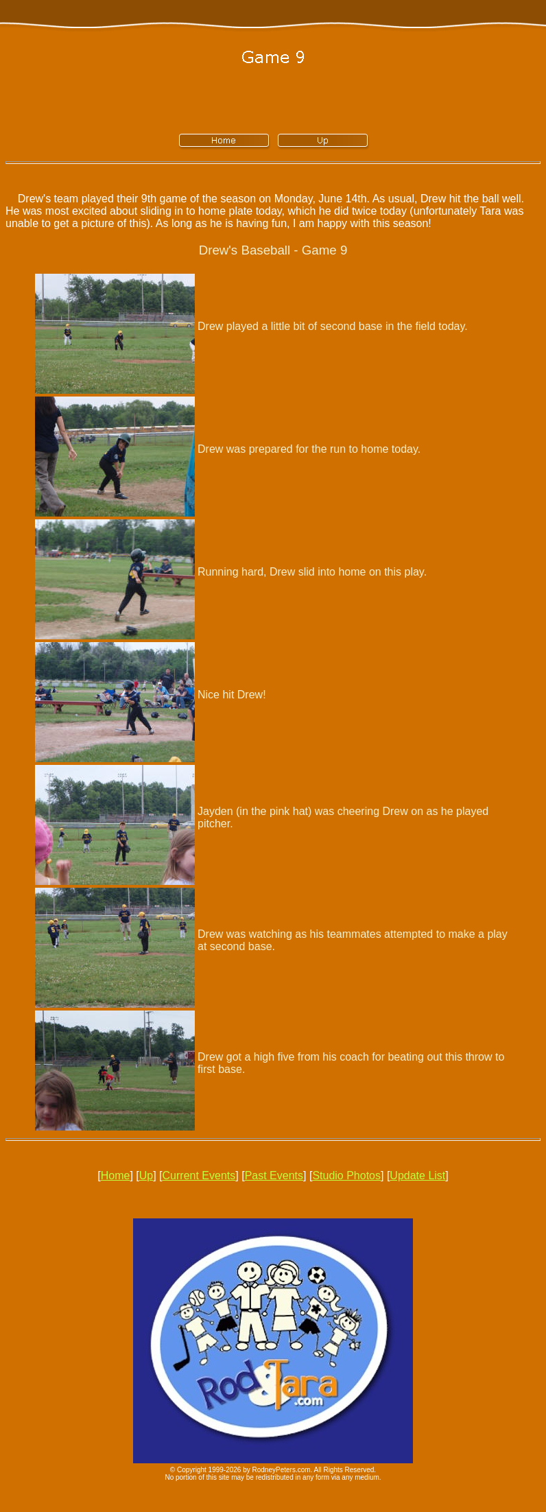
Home (115, 1175)
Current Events (199, 1175)
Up (146, 1175)
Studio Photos (346, 1175)
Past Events (274, 1175)
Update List (417, 1175)
